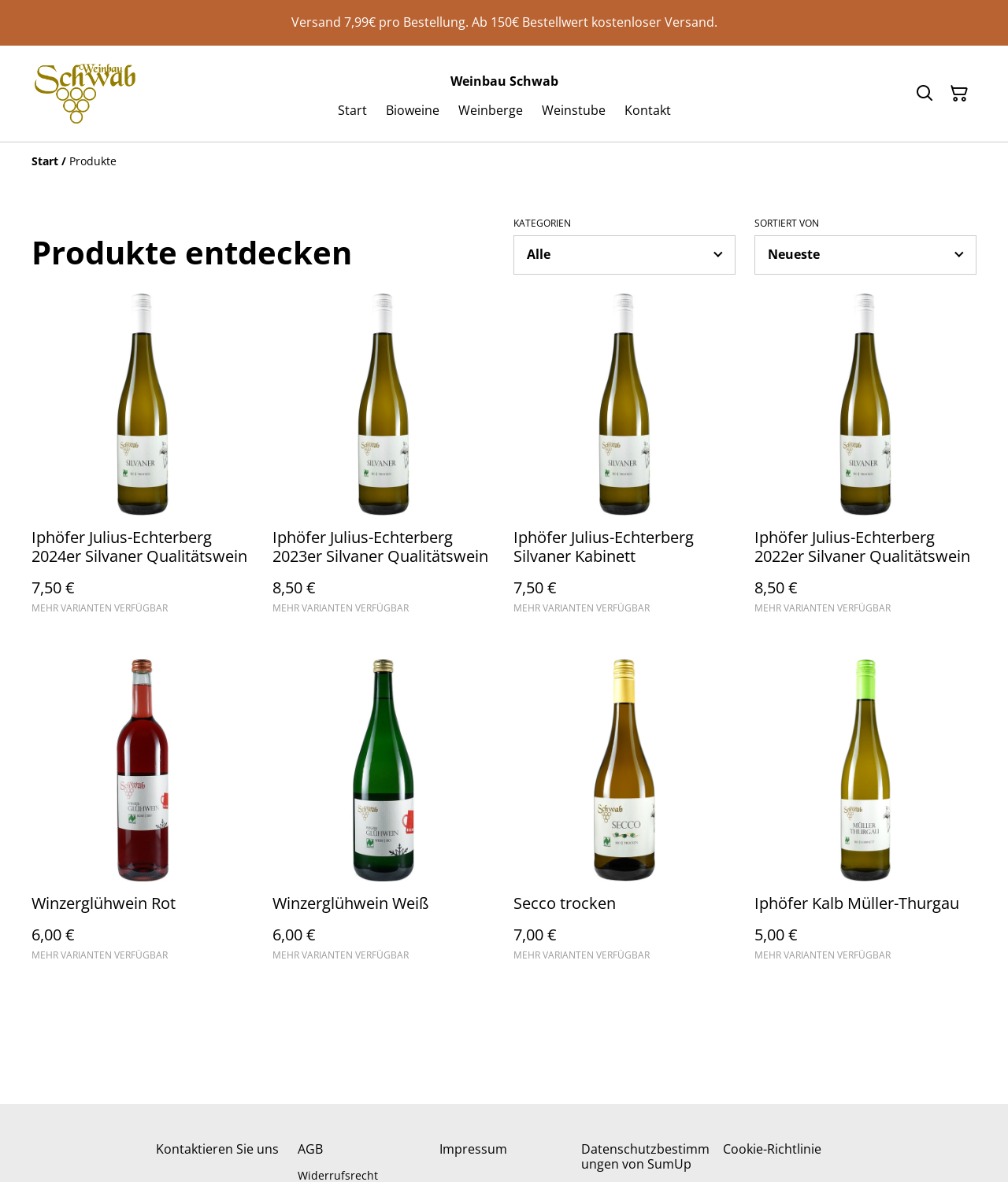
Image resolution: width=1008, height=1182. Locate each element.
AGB (310, 1149)
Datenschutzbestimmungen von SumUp (645, 1156)
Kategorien (542, 223)
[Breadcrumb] (504, 161)
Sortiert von (786, 223)
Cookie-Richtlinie (772, 1149)
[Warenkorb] (959, 93)
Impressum (473, 1149)
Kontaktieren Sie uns (217, 1149)
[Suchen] (924, 93)
